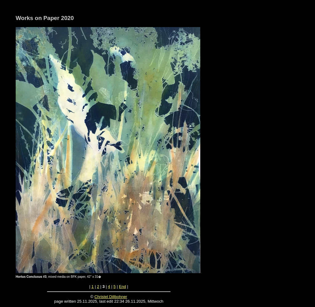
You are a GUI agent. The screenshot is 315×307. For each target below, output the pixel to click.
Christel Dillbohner (110, 296)
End (122, 286)
